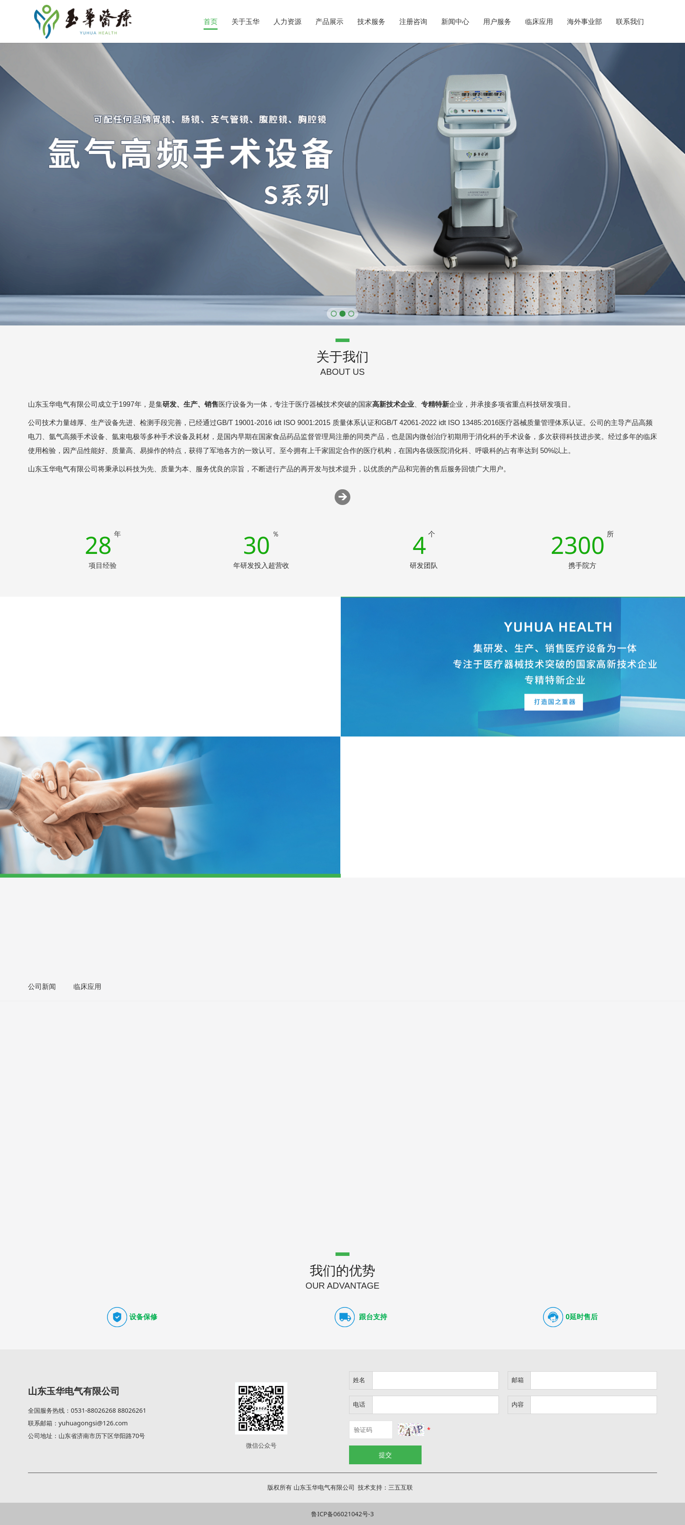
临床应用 (539, 21)
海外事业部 (584, 21)
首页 (211, 21)
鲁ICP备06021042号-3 (342, 1514)
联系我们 (630, 21)
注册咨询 (413, 21)
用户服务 (497, 21)
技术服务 (371, 21)
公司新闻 (42, 986)
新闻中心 (455, 21)
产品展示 (329, 21)
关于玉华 (245, 21)
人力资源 (287, 21)
